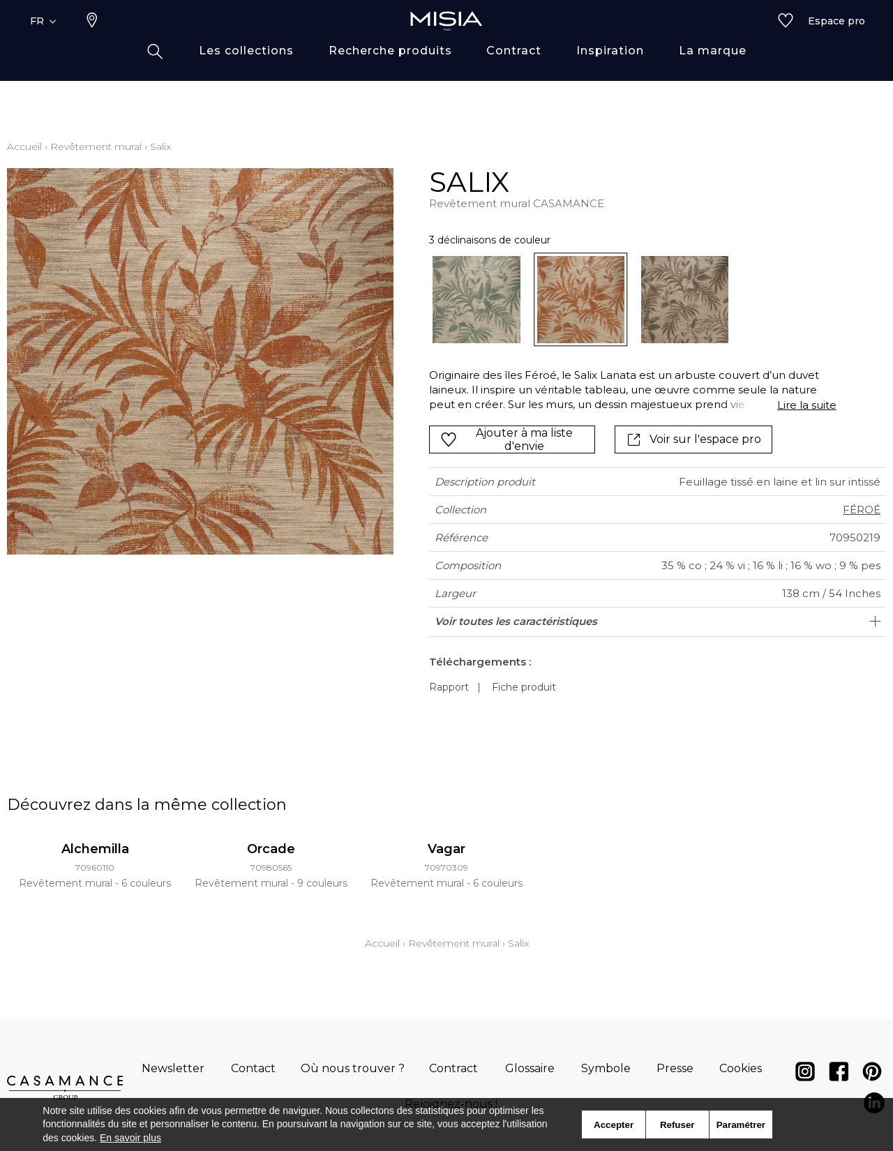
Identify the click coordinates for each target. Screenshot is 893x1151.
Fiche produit (524, 687)
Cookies (740, 1068)
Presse (674, 1068)
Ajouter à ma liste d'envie (506, 439)
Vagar (446, 849)
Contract (453, 1068)
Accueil (24, 146)
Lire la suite (806, 405)
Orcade (271, 849)
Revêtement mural (96, 146)
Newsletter (173, 1068)
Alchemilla (95, 849)
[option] (476, 299)
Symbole (606, 1068)
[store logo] (446, 43)
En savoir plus (130, 1137)
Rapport (449, 687)
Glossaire (530, 1068)
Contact (253, 1068)
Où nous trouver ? (353, 1068)
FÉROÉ (861, 509)
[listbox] (624, 299)
